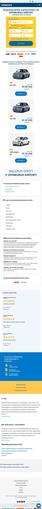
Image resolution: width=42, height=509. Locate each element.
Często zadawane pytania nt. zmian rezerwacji (14, 451)
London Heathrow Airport (12, 186)
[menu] (40, 5)
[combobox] (22, 35)
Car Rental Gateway (22, 497)
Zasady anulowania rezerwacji (21, 390)
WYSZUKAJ (21, 93)
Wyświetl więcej (5, 416)
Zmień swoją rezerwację (21, 387)
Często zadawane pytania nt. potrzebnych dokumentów (16, 448)
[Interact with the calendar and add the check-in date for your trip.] (15, 31)
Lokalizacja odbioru (14, 19)
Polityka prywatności (21, 485)
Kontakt (3, 455)
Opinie (21, 489)
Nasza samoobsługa (6, 453)
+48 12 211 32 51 (37, 1)
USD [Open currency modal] (37, 5)
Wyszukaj (21, 43)
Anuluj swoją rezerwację (21, 384)
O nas (21, 487)
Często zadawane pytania (21, 480)
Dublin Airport (9, 189)
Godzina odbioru (13, 28)
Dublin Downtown (10, 191)
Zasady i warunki (21, 483)
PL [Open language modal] (34, 5)
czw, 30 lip (25, 30)
